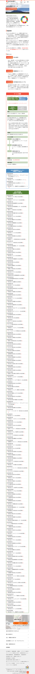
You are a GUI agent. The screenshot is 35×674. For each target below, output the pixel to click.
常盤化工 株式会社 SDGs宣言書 (14, 268)
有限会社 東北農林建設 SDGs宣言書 (15, 559)
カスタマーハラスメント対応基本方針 (11, 664)
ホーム (8, 3)
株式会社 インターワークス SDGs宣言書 (16, 533)
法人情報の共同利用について (25, 661)
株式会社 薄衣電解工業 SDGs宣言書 (15, 213)
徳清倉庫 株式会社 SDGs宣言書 (14, 295)
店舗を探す (20, 623)
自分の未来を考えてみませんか (12, 631)
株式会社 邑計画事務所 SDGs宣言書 (15, 203)
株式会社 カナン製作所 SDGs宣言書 (15, 487)
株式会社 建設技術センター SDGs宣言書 (16, 507)
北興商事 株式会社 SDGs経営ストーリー (16, 183)
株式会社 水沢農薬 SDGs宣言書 (14, 301)
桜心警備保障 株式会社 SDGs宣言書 (15, 585)
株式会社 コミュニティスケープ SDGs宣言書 (17, 598)
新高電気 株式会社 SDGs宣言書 (14, 536)
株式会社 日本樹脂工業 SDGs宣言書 (15, 562)
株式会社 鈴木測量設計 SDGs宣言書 (15, 259)
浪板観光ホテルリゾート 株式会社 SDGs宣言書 (17, 441)
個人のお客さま (9, 634)
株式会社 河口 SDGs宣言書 (13, 317)
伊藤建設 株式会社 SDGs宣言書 (14, 602)
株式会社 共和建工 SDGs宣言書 (14, 481)
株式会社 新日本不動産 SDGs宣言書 (15, 399)
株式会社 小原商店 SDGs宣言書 (14, 337)
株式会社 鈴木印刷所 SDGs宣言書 (14, 451)
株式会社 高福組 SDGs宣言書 (14, 589)
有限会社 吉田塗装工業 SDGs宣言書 (15, 556)
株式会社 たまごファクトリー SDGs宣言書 (16, 311)
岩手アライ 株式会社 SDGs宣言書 (14, 321)
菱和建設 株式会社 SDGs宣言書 (14, 592)
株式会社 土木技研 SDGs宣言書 (14, 370)
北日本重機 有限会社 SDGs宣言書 (14, 226)
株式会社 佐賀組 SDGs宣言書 (14, 350)
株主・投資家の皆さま (10, 644)
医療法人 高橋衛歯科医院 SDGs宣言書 (15, 569)
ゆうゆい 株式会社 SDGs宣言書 (14, 347)
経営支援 (17, 3)
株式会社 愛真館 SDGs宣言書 (14, 549)
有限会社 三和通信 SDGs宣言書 (14, 291)
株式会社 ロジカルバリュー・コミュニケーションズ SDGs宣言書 (18, 403)
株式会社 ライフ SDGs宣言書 (14, 415)
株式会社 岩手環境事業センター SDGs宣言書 (17, 206)
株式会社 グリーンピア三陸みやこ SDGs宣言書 (17, 380)
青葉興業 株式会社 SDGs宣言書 (14, 500)
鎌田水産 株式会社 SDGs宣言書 (14, 334)
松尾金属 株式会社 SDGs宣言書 (14, 383)
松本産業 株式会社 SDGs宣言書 (14, 314)
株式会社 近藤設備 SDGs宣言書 (14, 543)
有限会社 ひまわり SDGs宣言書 (14, 477)
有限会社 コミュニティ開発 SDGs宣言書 (16, 389)
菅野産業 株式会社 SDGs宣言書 (14, 367)
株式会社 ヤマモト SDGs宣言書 (14, 540)
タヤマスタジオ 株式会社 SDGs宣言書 (15, 471)
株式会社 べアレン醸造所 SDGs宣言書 (15, 612)
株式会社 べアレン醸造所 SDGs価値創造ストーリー (18, 187)
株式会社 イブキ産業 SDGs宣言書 (14, 464)
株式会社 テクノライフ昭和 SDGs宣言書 (16, 576)
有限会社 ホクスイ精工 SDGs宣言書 (15, 196)
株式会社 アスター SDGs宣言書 (14, 553)
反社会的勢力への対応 (9, 656)
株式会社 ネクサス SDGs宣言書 (14, 272)
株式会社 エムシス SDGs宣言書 (14, 255)
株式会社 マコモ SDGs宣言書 (14, 285)
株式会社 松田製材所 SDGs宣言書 (14, 304)
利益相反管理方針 (23, 654)
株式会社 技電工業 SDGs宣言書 (14, 344)
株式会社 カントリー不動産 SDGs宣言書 (16, 595)
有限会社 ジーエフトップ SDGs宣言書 (15, 327)
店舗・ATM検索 (21, 2)
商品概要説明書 (14, 651)
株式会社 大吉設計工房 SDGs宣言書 (15, 363)
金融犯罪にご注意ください (17, 656)
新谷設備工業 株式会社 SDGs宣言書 (15, 288)
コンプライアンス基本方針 (24, 651)
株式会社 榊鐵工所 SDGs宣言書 (14, 219)
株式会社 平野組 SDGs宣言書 (14, 249)
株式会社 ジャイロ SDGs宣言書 (14, 232)
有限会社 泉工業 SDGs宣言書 (14, 229)
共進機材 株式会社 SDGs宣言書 (14, 572)
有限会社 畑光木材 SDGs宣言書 (14, 513)
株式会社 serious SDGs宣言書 (14, 448)
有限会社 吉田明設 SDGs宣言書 (14, 494)
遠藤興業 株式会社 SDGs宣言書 (14, 353)
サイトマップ (26, 669)
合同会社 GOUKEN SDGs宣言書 (14, 425)
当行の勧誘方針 (8, 651)
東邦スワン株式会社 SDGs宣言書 (14, 209)
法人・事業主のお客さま (12, 3)
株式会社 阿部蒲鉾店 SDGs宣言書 (14, 458)
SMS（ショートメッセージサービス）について (12, 661)
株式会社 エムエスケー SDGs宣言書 (15, 376)
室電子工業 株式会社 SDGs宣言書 (14, 340)
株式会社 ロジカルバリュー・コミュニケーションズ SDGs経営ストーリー (18, 175)
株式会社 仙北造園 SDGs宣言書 (14, 605)
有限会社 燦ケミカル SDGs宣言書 (14, 422)
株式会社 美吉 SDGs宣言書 (13, 262)
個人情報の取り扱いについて (11, 669)
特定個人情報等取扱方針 (9, 654)
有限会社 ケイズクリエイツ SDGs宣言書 (16, 200)
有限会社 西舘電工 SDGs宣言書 (14, 265)
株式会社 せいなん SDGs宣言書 (14, 216)
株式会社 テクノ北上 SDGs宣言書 (14, 490)
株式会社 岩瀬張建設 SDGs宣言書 (14, 222)
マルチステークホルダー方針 (20, 663)
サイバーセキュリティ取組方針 (10, 663)
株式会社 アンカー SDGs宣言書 (14, 445)
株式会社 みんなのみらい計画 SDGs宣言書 (16, 582)
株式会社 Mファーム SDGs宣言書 (14, 608)
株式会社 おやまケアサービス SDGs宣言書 (16, 308)
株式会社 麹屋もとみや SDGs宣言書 (15, 393)
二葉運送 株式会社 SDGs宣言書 (14, 526)
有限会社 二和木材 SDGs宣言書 (14, 530)
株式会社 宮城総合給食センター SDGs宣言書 (17, 520)
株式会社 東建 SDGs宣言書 (13, 386)
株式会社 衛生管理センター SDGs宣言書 (16, 245)
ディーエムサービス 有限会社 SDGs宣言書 (16, 331)
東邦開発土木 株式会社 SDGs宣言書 (15, 510)
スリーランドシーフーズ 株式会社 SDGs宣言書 (17, 468)
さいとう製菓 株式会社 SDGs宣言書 (15, 523)
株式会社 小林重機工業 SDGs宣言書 (15, 504)
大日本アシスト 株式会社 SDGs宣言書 (15, 461)
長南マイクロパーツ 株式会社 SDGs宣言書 (16, 428)
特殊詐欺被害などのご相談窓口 (10, 658)
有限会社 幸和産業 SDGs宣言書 (14, 236)
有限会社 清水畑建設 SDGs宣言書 (14, 438)
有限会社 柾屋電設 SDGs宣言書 (14, 357)
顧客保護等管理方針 (17, 654)
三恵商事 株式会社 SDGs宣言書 (14, 497)
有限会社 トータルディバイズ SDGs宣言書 (16, 418)
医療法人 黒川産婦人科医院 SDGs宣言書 (16, 373)
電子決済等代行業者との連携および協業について (13, 659)
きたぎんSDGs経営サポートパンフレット (17, 103)
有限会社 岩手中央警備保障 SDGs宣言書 (16, 275)
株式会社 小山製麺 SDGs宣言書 (14, 281)
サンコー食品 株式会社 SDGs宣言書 (15, 324)
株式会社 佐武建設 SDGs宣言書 (14, 517)
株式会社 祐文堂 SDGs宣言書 (14, 474)
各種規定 (18, 651)
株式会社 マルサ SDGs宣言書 (14, 579)
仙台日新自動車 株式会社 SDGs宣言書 (15, 278)
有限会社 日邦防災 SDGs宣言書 (14, 252)
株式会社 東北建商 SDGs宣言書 (14, 407)
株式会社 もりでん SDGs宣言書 (14, 566)
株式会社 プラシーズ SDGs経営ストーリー (16, 179)
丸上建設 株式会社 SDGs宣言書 (14, 484)
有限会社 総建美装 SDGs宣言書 (14, 454)
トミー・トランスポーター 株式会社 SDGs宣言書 (18, 410)
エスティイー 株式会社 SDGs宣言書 (15, 242)
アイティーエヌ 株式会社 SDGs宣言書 (15, 435)
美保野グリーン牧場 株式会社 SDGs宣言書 (16, 239)
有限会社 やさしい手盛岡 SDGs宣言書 (15, 432)
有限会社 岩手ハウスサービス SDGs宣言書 (16, 546)
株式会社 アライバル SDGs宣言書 (14, 298)
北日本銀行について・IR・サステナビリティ (15, 640)
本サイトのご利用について (19, 669)
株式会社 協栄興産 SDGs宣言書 (14, 360)
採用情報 (8, 647)
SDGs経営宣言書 (16, 160)
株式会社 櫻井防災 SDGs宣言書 (14, 396)
